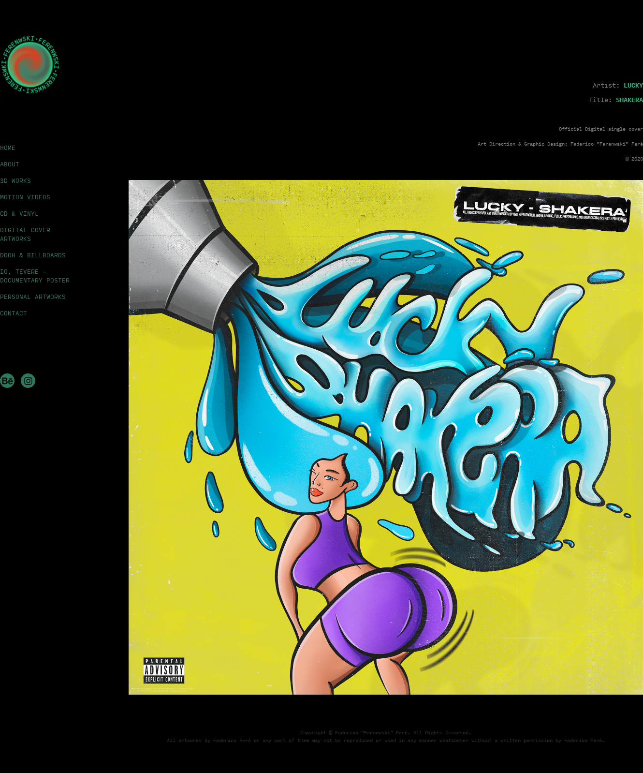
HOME (7, 147)
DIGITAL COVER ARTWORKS (25, 234)
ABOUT (9, 164)
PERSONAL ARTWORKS (33, 296)
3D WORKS (15, 180)
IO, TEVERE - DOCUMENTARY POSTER (35, 276)
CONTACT (13, 313)
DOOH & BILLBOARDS (33, 255)
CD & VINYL (19, 213)
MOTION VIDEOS (25, 197)
